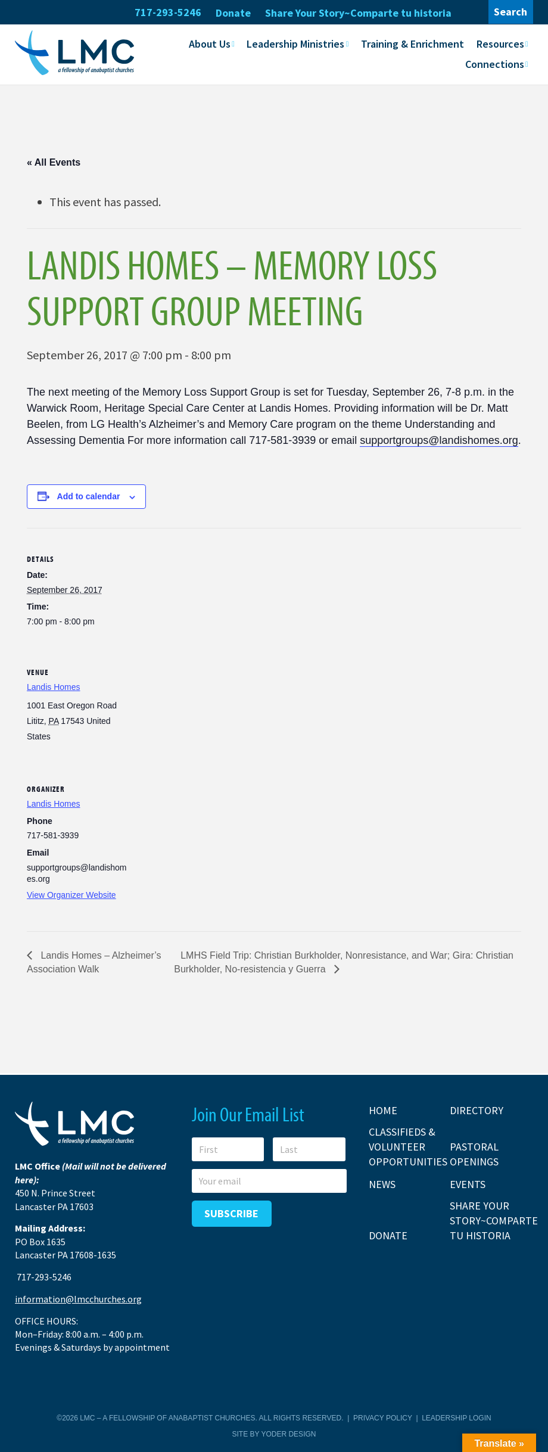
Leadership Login (456, 1417)
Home (383, 1110)
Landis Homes (53, 686)
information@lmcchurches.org (78, 1298)
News (382, 1183)
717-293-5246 (168, 12)
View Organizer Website (71, 894)
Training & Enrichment (412, 43)
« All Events (53, 162)
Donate (233, 13)
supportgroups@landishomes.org (439, 440)
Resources (500, 43)
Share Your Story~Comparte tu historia (358, 13)
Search (510, 11)
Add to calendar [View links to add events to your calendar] (88, 495)
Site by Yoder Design (274, 1433)
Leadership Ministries (295, 43)
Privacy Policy (382, 1417)
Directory (476, 1110)
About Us (210, 43)
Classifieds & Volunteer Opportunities (408, 1146)
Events (467, 1183)
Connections (494, 63)
